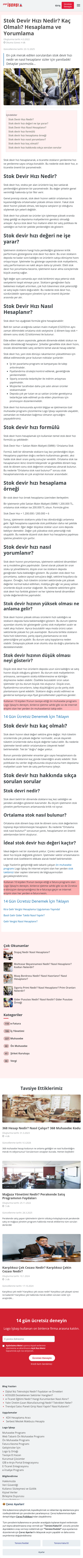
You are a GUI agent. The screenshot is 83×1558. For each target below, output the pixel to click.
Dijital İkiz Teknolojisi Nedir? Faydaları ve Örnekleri (34, 1391)
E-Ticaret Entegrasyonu (15, 1466)
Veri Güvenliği (10, 1485)
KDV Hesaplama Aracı (18, 1417)
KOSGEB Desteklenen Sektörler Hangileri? (29, 1395)
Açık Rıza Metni (38, 1348)
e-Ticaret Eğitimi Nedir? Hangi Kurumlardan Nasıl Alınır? (37, 1399)
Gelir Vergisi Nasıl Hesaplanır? (21, 921)
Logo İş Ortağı (10, 1451)
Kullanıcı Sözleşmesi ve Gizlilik (19, 1488)
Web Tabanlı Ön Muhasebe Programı (23, 1436)
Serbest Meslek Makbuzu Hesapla (24, 1421)
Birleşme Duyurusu (13, 1496)
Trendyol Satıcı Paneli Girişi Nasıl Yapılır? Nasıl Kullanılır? (37, 1406)
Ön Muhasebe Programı (16, 1440)
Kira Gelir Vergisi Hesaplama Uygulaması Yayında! (32, 909)
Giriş (57, 5)
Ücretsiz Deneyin (68, 5)
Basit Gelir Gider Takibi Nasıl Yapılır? (24, 915)
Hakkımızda (9, 1481)
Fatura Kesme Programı (15, 1444)
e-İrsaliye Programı (13, 1470)
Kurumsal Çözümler (13, 1459)
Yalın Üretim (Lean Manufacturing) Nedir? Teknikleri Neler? (38, 1402)
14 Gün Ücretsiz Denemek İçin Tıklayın (36, 716)
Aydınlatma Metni (14, 1345)
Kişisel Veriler (10, 1492)
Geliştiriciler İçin (11, 1447)
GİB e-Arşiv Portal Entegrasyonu (20, 1462)
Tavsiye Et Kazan (11, 1455)
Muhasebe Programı (14, 1432)
